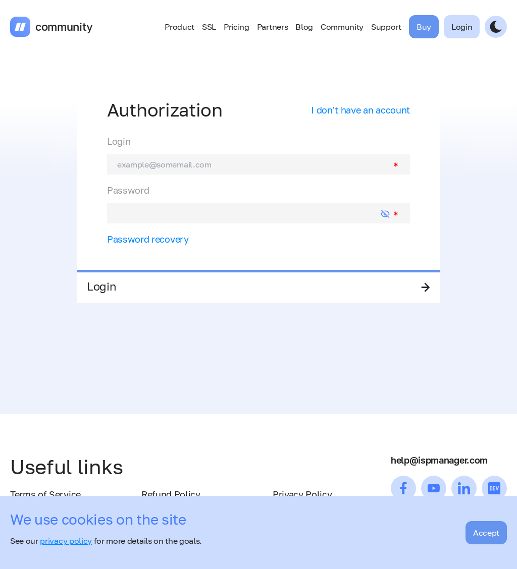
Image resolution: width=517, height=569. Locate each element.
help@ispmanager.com (439, 460)
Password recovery (148, 239)
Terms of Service (45, 494)
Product (179, 27)
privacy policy (66, 541)
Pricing (236, 27)
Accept (486, 533)
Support (386, 27)
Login (118, 141)
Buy (424, 27)
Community (342, 27)
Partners (272, 27)
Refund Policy (170, 494)
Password (128, 190)
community (64, 26)
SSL (209, 27)
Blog (304, 27)
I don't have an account (360, 110)
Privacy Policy (302, 494)
